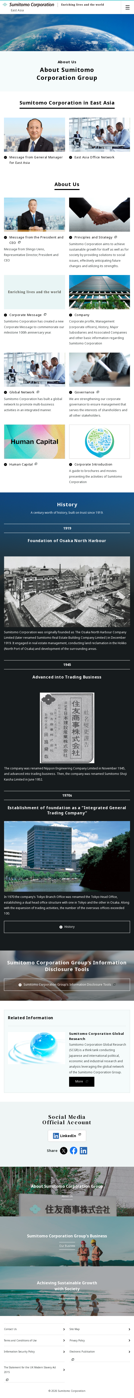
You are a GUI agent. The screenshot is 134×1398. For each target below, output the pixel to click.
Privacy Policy (77, 1340)
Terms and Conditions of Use (20, 1340)
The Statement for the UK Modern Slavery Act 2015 (30, 1370)
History (67, 927)
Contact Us (10, 1329)
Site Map (75, 1329)
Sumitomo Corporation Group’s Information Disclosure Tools (67, 984)
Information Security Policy (19, 1351)
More (79, 1081)
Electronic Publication (82, 1351)
